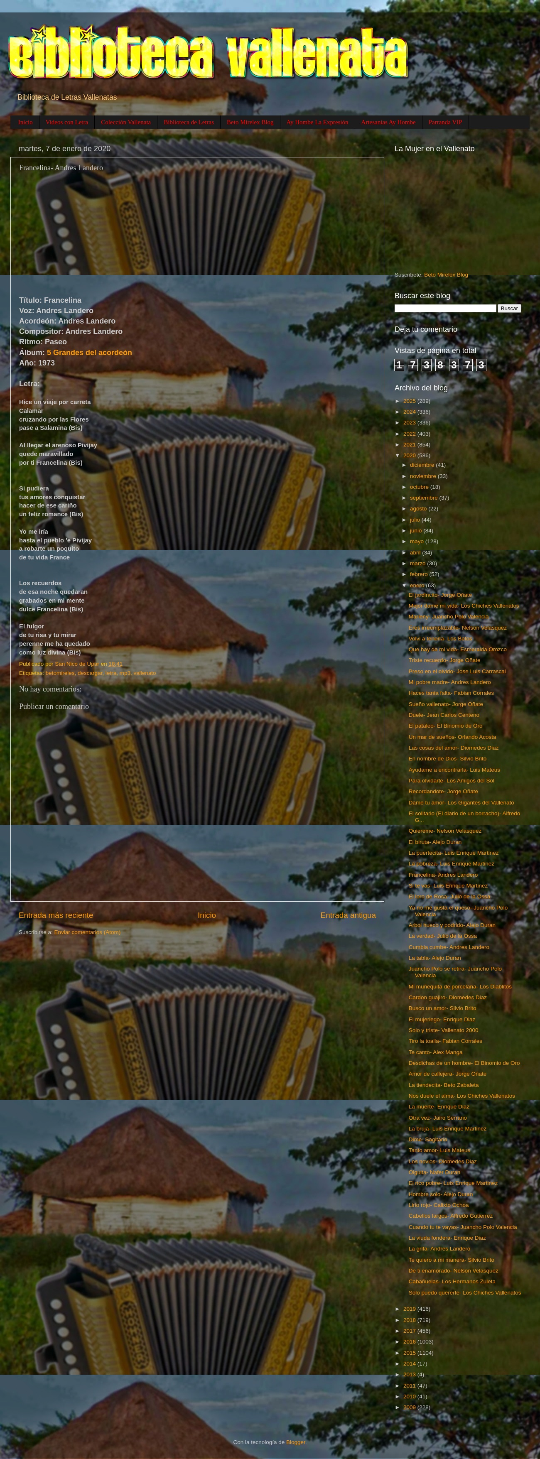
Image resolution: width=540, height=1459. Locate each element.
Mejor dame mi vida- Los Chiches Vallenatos (464, 606)
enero (418, 585)
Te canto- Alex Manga (436, 1052)
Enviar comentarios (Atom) (87, 932)
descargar (90, 673)
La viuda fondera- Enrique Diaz (447, 1238)
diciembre (423, 465)
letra (111, 673)
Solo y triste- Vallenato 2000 (444, 1030)
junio (416, 530)
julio (416, 520)
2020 (410, 455)
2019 (410, 1309)
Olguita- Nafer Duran (435, 1172)
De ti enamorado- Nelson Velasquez (453, 1271)
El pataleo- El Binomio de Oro (446, 726)
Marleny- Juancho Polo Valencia (449, 616)
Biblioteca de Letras (189, 122)
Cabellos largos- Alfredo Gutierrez (451, 1216)
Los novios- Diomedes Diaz (443, 1161)
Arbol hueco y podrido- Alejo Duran (452, 925)
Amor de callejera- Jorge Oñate (448, 1074)
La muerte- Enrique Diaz (439, 1106)
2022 (410, 434)
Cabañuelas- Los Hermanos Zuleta (452, 1281)
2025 (410, 401)
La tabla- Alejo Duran (435, 958)
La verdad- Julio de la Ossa (443, 936)
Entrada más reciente (56, 915)
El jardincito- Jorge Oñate (440, 595)
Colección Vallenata (126, 122)
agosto (419, 508)
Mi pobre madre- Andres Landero (450, 682)
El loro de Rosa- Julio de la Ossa (450, 896)
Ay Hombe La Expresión (318, 122)
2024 (410, 412)
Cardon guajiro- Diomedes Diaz (448, 997)
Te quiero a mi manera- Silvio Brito (451, 1260)
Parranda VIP (445, 122)
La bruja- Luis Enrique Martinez (448, 1129)
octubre (420, 487)
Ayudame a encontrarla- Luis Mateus (454, 770)
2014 (410, 1364)
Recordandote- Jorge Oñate (443, 791)
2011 (410, 1386)
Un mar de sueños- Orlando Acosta (452, 737)
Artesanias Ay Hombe (388, 122)
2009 (410, 1407)
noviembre (424, 476)
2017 (410, 1331)
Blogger (295, 1442)
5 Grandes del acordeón (89, 352)
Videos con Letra (67, 122)
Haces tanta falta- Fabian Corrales (451, 693)
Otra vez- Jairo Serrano (438, 1118)
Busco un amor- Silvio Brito (442, 1008)
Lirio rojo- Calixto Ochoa (439, 1205)
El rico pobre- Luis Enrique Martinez (453, 1183)
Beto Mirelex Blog (250, 122)
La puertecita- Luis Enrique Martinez (454, 853)
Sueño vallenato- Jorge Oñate (446, 704)
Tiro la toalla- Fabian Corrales (445, 1041)
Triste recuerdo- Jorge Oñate (445, 660)
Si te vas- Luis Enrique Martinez (448, 886)
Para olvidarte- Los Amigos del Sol (451, 780)
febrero (420, 574)
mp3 (125, 673)
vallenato (144, 673)
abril (416, 552)
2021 (410, 444)
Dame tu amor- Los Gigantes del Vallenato (461, 802)
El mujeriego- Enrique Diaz (442, 1019)
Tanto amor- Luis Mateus (440, 1150)
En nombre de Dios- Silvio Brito (448, 758)
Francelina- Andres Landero (443, 875)
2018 (410, 1320)
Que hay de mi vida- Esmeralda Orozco (458, 649)
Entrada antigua (348, 915)
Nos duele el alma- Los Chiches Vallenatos (462, 1096)
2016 (410, 1342)
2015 (410, 1353)
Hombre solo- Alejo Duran (441, 1194)
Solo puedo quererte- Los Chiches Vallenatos (465, 1293)
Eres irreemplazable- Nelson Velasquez (458, 628)
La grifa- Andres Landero (440, 1249)
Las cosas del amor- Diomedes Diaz (454, 748)
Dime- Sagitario (428, 1139)
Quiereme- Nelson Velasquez (445, 831)
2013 (410, 1374)
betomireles (60, 673)
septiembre (424, 498)
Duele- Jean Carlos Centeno (444, 715)
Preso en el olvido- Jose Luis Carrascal (457, 671)
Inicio (25, 122)
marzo (418, 563)
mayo (417, 541)
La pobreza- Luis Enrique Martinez (451, 864)
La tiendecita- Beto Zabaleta (444, 1085)
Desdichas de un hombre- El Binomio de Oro (464, 1063)
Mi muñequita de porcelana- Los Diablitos (460, 986)
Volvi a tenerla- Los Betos (440, 638)
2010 (410, 1396)
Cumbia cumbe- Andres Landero (449, 947)
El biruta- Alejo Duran (435, 842)
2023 (410, 422)
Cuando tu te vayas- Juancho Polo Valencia (463, 1227)
